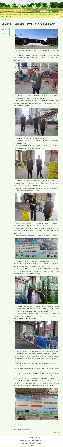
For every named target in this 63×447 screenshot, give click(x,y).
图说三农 (10, 16)
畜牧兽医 (45, 14)
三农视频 (6, 16)
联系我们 (29, 437)
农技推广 (53, 14)
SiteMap (31, 445)
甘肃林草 (32, 14)
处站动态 (36, 14)
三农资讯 (6, 14)
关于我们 (25, 437)
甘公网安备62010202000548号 (36, 442)
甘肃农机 (40, 14)
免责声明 (38, 437)
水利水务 (15, 14)
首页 (2, 20)
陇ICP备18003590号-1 (25, 442)
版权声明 (33, 437)
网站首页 (2, 14)
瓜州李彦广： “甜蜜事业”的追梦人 (24, 429)
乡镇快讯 (58, 14)
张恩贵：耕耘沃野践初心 (22, 427)
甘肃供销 (23, 14)
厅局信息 (10, 14)
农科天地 (19, 14)
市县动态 (49, 14)
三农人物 (2, 16)
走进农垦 (28, 14)
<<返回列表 (56, 432)
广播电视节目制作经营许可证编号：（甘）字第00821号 (31, 443)
